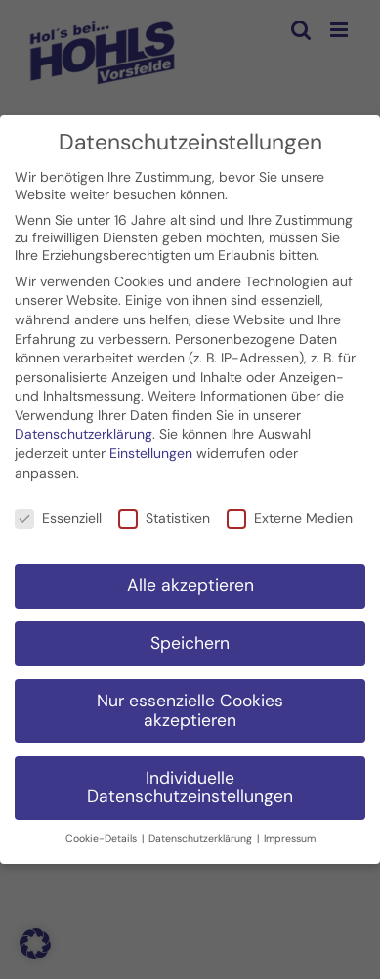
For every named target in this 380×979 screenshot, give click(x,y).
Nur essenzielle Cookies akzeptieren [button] (190, 706)
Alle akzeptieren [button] (190, 581)
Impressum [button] (290, 835)
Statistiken (164, 513)
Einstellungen (150, 449)
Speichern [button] (190, 639)
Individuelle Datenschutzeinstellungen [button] (190, 782)
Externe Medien (290, 513)
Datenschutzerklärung (83, 430)
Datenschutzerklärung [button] (201, 835)
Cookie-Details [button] (102, 835)
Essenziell (58, 513)
